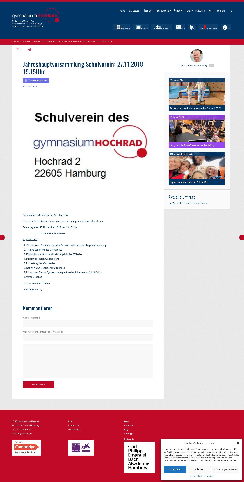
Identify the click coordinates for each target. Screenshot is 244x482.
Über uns (148, 10)
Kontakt (221, 10)
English (228, 29)
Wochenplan (153, 29)
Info (211, 65)
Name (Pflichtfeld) (31, 317)
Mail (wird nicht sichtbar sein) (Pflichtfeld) (43, 332)
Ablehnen (199, 469)
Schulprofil (163, 10)
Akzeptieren (175, 469)
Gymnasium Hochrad (21, 41)
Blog (126, 429)
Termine (188, 29)
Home (122, 10)
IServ (197, 29)
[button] (237, 442)
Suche (229, 10)
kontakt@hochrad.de (22, 433)
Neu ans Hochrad (212, 29)
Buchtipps (129, 433)
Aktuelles (134, 10)
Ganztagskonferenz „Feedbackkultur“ (241, 237)
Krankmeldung (136, 29)
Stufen (188, 10)
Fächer (177, 10)
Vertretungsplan (172, 29)
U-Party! (2, 237)
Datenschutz (196, 476)
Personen (200, 10)
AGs (211, 10)
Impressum (209, 476)
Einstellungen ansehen (226, 469)
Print (29, 49)
